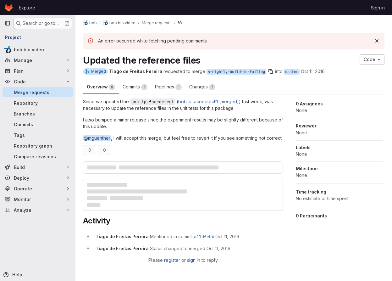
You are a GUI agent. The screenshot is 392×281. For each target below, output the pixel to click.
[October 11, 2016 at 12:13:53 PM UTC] (218, 248)
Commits (135, 87)
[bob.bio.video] (38, 49)
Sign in (378, 7)
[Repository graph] (38, 146)
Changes (202, 87)
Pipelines (168, 87)
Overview (101, 87)
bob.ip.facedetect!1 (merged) (208, 101)
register (172, 260)
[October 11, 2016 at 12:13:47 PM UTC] (227, 236)
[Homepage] (8, 8)
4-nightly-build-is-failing (236, 71)
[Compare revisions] (38, 156)
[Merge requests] (38, 92)
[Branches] (38, 114)
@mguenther (97, 138)
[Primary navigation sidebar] (8, 23)
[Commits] (38, 124)
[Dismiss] (377, 41)
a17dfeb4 (204, 236)
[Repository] (38, 103)
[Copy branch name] (270, 71)
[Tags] (38, 135)
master (291, 71)
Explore (27, 7)
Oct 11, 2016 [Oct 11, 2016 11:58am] (313, 71)
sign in (193, 260)
